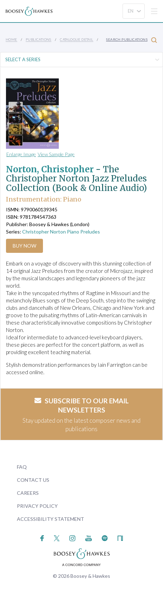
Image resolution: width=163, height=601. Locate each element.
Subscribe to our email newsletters (82, 405)
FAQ (22, 467)
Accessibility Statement (50, 519)
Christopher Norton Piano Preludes (61, 232)
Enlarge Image (21, 154)
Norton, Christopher (50, 169)
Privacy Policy (37, 506)
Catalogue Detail (76, 39)
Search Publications (131, 40)
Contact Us (33, 480)
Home (11, 39)
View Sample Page (56, 154)
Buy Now (24, 246)
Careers (28, 493)
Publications (38, 39)
